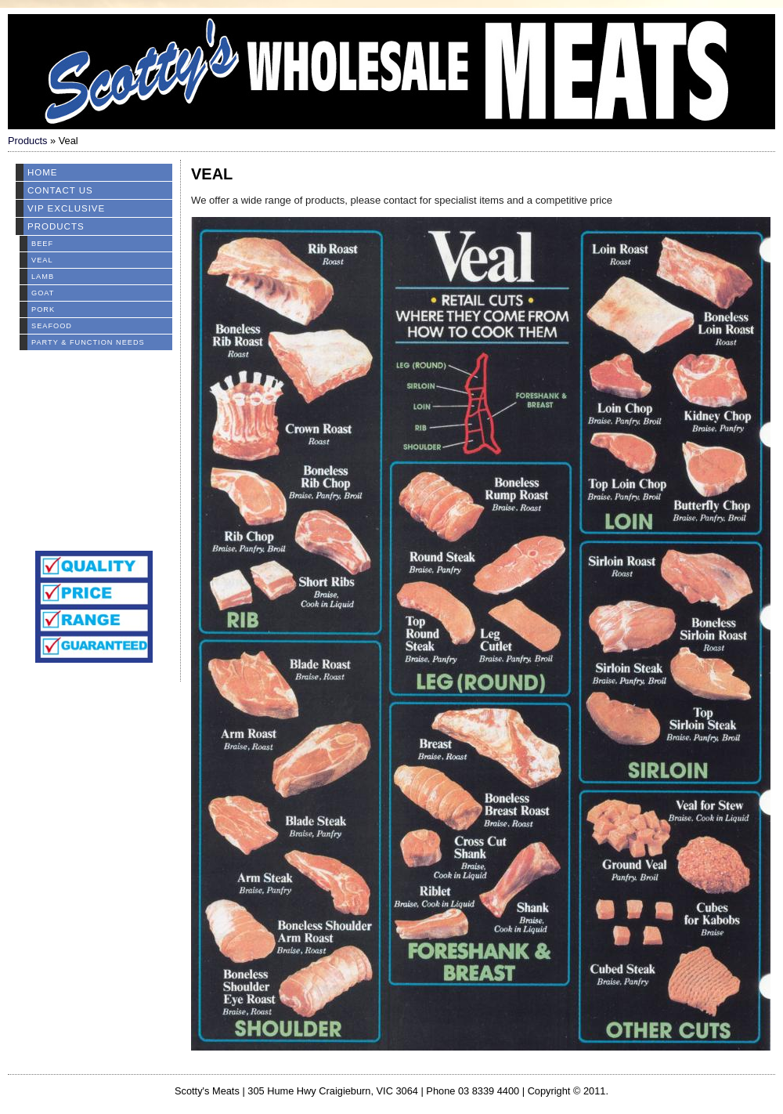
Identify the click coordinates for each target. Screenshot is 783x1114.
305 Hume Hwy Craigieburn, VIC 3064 (332, 1091)
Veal (42, 260)
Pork (43, 309)
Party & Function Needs (88, 342)
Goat (42, 293)
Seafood (51, 326)
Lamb (42, 276)
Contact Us (60, 190)
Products (28, 140)
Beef (42, 244)
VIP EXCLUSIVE (66, 208)
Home (42, 172)
